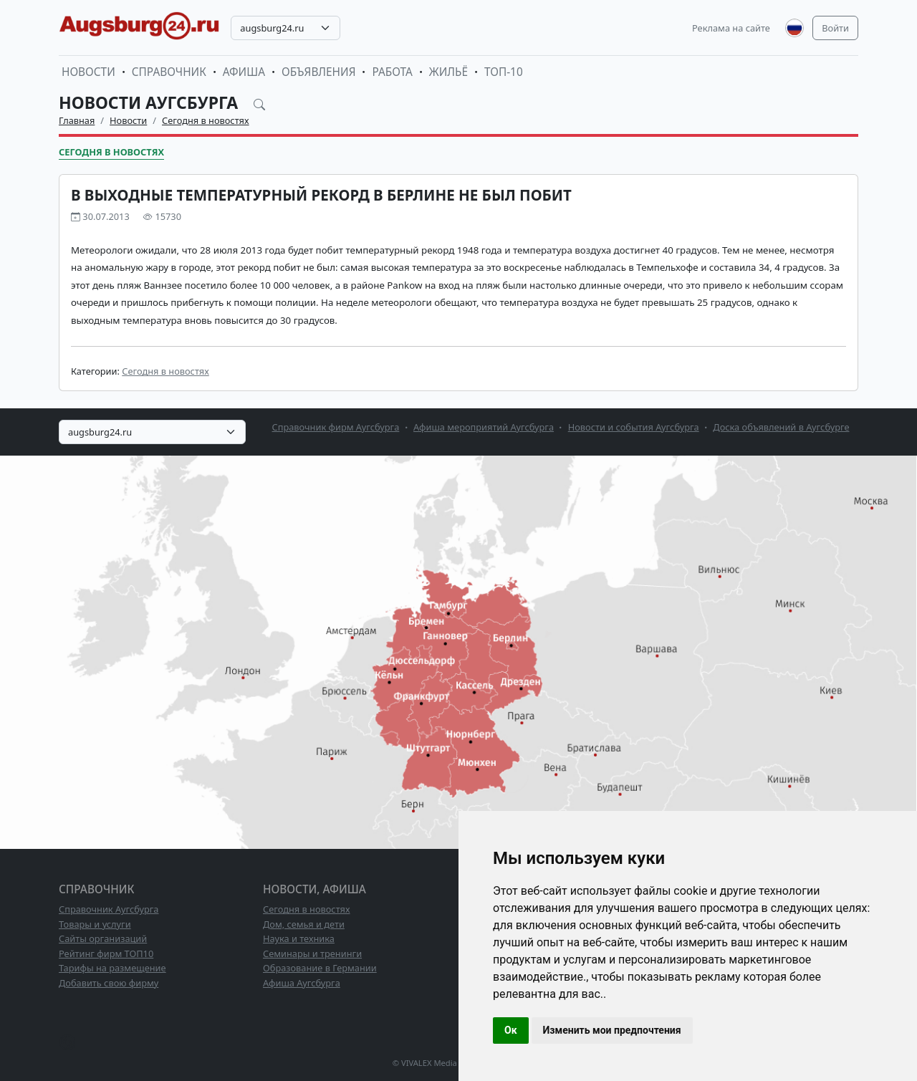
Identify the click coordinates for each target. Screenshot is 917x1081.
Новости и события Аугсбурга (633, 427)
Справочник (169, 72)
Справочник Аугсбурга (108, 909)
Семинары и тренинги (312, 953)
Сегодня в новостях (205, 120)
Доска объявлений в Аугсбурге (781, 427)
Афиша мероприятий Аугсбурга (483, 427)
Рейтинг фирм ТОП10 (106, 953)
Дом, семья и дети (304, 924)
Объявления (319, 72)
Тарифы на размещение (112, 967)
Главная (77, 120)
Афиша (244, 72)
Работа (392, 72)
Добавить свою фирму (108, 982)
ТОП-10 (503, 72)
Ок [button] (510, 1030)
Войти (835, 27)
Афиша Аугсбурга (301, 982)
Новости (88, 72)
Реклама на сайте (731, 27)
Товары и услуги (95, 924)
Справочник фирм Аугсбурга (336, 427)
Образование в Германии (320, 967)
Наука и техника (299, 938)
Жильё (448, 72)
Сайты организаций (103, 938)
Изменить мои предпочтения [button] (612, 1030)
